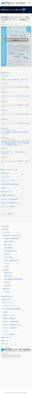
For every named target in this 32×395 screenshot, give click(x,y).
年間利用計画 (7, 285)
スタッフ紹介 (6, 232)
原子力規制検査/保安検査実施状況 (10, 184)
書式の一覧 (7, 282)
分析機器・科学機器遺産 (7, 195)
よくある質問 (6, 291)
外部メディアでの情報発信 (8, 206)
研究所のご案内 (5, 226)
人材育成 (6, 266)
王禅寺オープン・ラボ (7, 191)
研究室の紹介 (6, 288)
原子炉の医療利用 (9, 241)
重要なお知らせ (5, 173)
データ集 (6, 263)
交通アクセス (4, 340)
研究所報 (3, 188)
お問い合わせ (4, 343)
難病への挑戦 (7, 244)
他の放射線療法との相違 (10, 251)
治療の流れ (7, 254)
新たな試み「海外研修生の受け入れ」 (11, 202)
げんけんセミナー (13, 24)
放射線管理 (6, 270)
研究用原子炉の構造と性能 (11, 238)
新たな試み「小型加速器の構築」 (10, 199)
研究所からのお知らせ (7, 296)
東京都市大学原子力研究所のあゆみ (12, 235)
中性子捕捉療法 (8, 247)
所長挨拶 (5, 229)
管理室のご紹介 (8, 272)
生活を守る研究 (8, 257)
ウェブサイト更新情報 (7, 214)
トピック (3, 210)
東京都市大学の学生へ (7, 337)
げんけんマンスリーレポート (8, 180)
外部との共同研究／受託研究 (11, 260)
